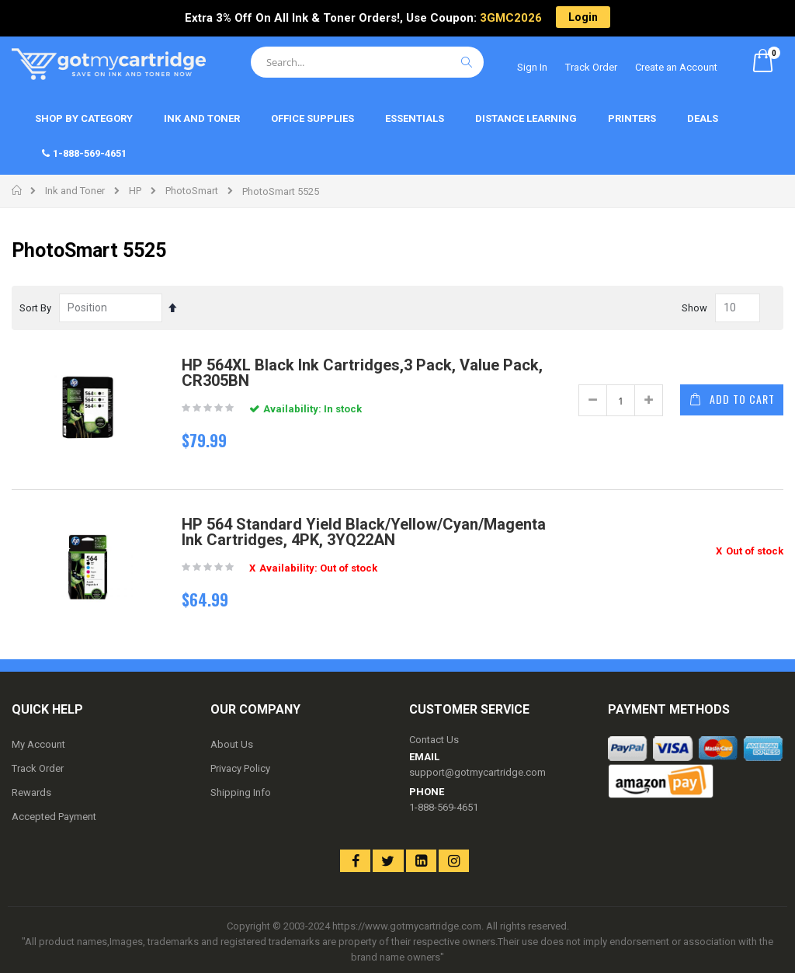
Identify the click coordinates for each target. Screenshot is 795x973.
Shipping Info (240, 792)
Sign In (532, 67)
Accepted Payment (54, 816)
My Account (38, 744)
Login (583, 17)
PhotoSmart (191, 191)
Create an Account (676, 67)
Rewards (31, 792)
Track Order (591, 67)
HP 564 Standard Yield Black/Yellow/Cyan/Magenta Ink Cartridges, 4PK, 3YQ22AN (364, 532)
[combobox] (367, 62)
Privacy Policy (240, 768)
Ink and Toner (75, 191)
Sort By (35, 308)
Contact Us (434, 739)
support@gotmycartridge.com (477, 772)
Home (17, 190)
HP (135, 191)
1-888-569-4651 (443, 807)
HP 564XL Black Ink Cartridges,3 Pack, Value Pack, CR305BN (362, 373)
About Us (231, 744)
